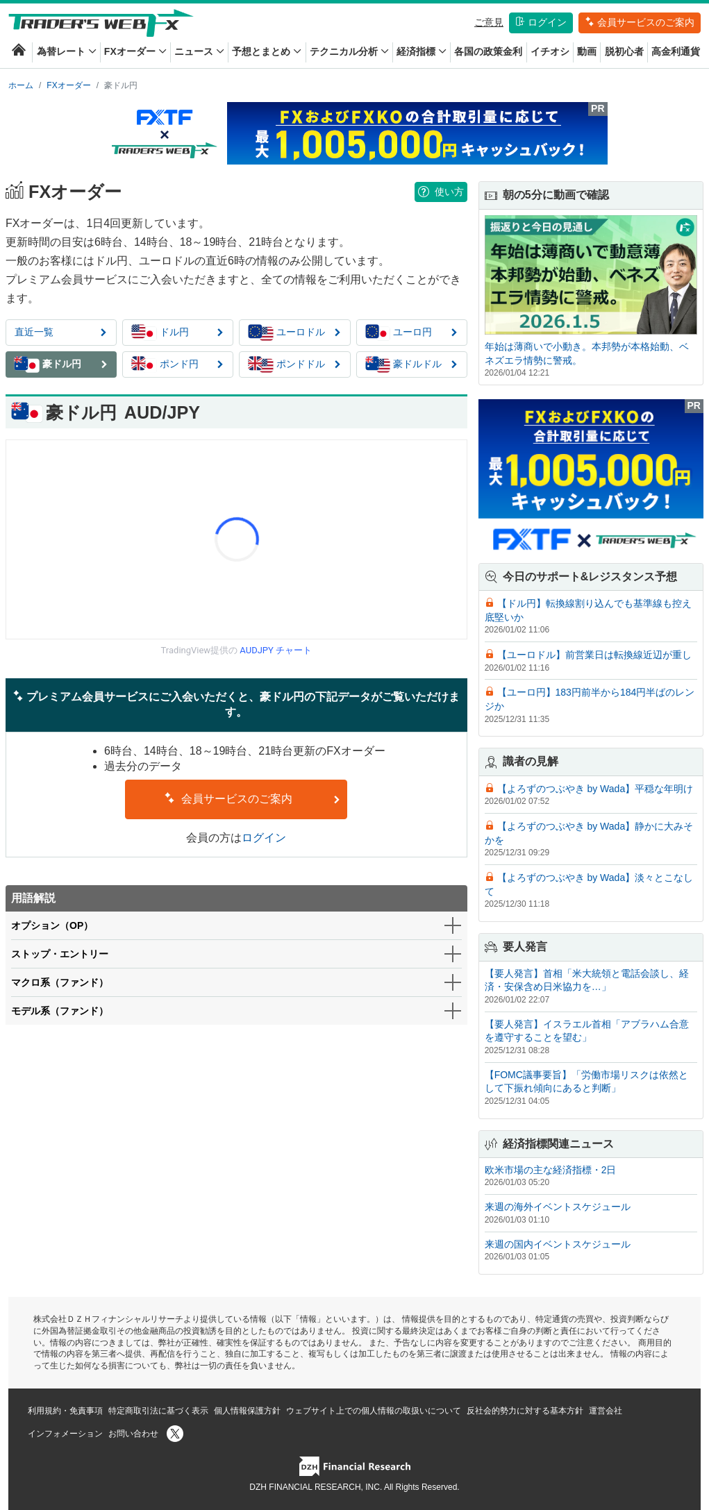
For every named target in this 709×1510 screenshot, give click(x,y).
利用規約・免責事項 (65, 1411)
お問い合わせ (133, 1433)
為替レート (67, 51)
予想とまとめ (266, 51)
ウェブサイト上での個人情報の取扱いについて (373, 1411)
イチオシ (550, 51)
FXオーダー (135, 51)
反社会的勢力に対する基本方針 (525, 1411)
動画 (587, 51)
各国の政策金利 (488, 51)
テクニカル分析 (349, 51)
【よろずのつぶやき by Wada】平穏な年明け (595, 788)
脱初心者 (624, 51)
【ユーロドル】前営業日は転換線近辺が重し (594, 654)
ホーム (20, 85)
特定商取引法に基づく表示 (158, 1411)
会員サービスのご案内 (639, 22)
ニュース (199, 51)
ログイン (541, 22)
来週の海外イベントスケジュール (558, 1206)
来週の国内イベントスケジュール (558, 1244)
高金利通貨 (675, 51)
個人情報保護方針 (247, 1411)
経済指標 (422, 51)
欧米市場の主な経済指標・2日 (551, 1169)
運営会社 (605, 1411)
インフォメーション (65, 1433)
